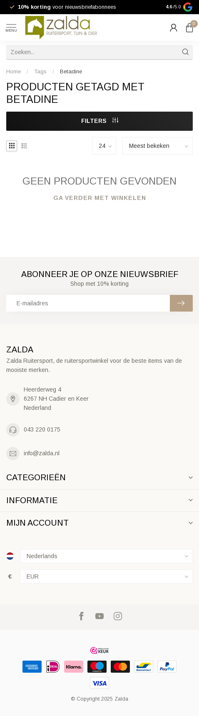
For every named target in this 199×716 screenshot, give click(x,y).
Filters (99, 120)
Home (13, 71)
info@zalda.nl (42, 453)
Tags (40, 71)
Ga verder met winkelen (99, 198)
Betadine (71, 71)
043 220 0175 (42, 429)
